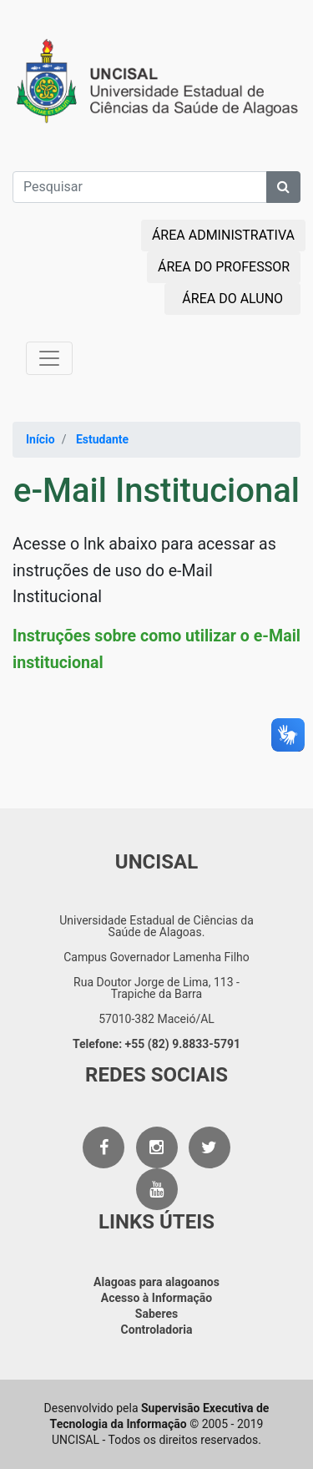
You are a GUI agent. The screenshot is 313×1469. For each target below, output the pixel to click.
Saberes (156, 1313)
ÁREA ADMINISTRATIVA (223, 235)
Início (40, 439)
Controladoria (157, 1329)
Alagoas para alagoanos (156, 1282)
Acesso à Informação (156, 1297)
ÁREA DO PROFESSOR (224, 267)
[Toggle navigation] (49, 358)
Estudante (102, 439)
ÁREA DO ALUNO (232, 298)
